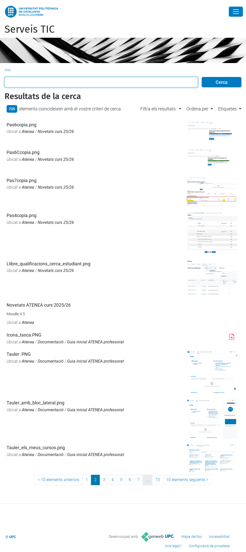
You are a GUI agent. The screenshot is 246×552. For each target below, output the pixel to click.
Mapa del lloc (191, 537)
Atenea (28, 131)
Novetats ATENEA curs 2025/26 (39, 305)
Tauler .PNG (19, 354)
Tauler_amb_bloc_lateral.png (35, 402)
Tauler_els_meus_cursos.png (36, 447)
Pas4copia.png (21, 215)
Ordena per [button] (197, 108)
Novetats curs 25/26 (56, 131)
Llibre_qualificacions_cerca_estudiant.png (48, 263)
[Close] (236, 12)
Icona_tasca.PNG (24, 335)
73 (157, 479)
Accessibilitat (219, 537)
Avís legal (172, 546)
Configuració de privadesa (209, 546)
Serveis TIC (29, 29)
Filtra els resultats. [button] (158, 108)
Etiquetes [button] (227, 108)
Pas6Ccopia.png (23, 152)
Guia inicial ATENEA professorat (95, 342)
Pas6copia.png (21, 124)
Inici (8, 70)
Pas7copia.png (21, 180)
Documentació (51, 342)
